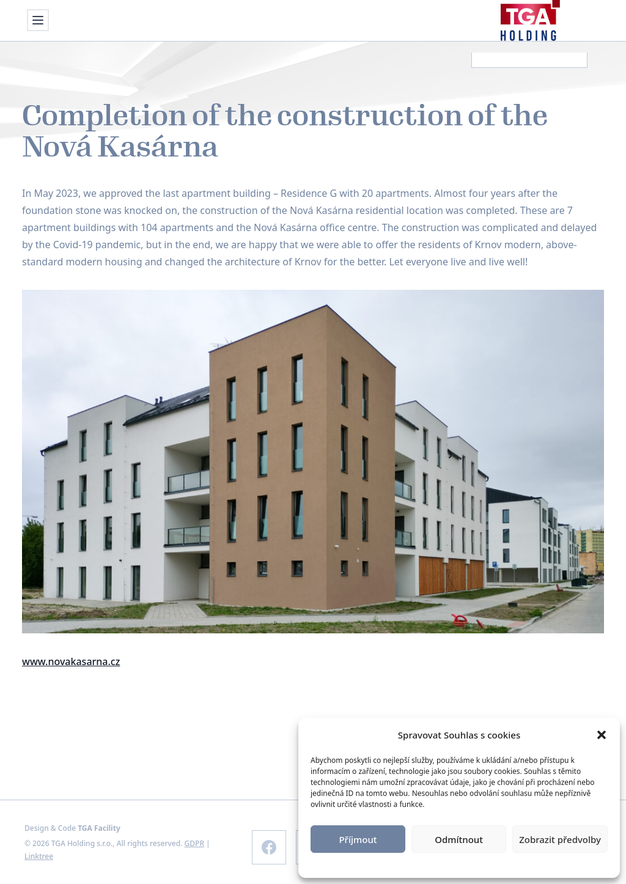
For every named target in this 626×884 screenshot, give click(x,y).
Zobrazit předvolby (560, 839)
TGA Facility (99, 828)
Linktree (38, 856)
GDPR (194, 843)
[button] (601, 735)
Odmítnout (459, 839)
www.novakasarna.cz (71, 661)
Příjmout (358, 839)
